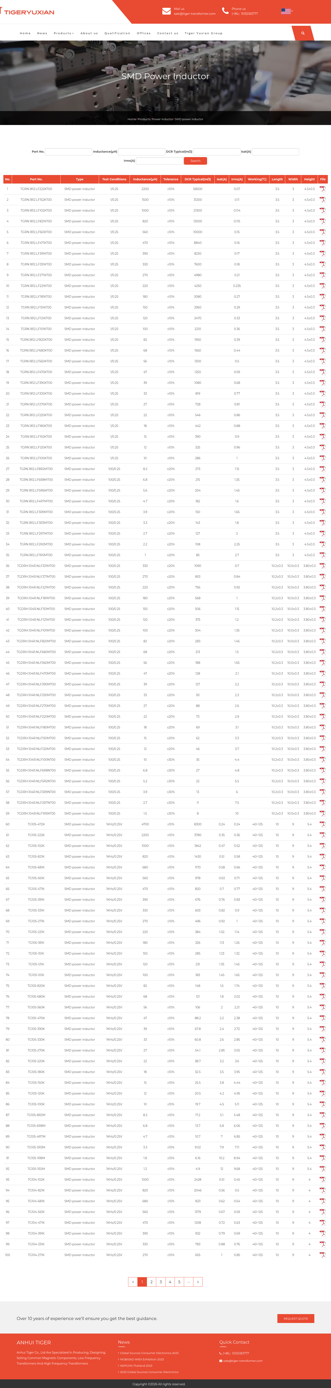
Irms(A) (129, 161)
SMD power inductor (189, 119)
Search (195, 161)
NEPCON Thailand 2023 (136, 1365)
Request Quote (296, 1318)
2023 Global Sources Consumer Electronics (149, 1372)
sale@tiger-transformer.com (195, 14)
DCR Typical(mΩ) (179, 151)
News (42, 33)
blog (195, 1384)
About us (89, 33)
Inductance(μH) (105, 151)
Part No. (38, 151)
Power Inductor (162, 119)
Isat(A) (246, 151)
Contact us (168, 33)
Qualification (117, 33)
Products (64, 33)
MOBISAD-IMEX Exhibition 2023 (142, 1359)
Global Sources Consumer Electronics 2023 (149, 1353)
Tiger (188, 1384)
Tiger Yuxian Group (204, 33)
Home (25, 33)
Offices (144, 33)
